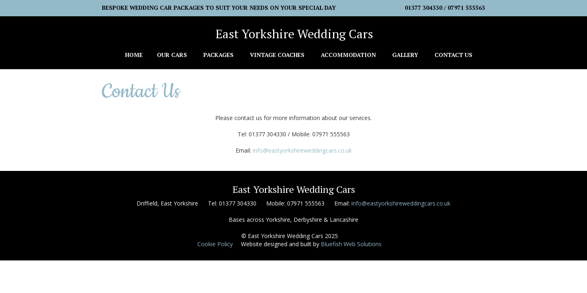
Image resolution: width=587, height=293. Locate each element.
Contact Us (453, 55)
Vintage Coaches (277, 55)
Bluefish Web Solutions (351, 244)
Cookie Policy (215, 244)
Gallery (405, 55)
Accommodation (348, 55)
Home (134, 55)
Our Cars (172, 55)
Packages (218, 55)
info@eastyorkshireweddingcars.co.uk (302, 150)
